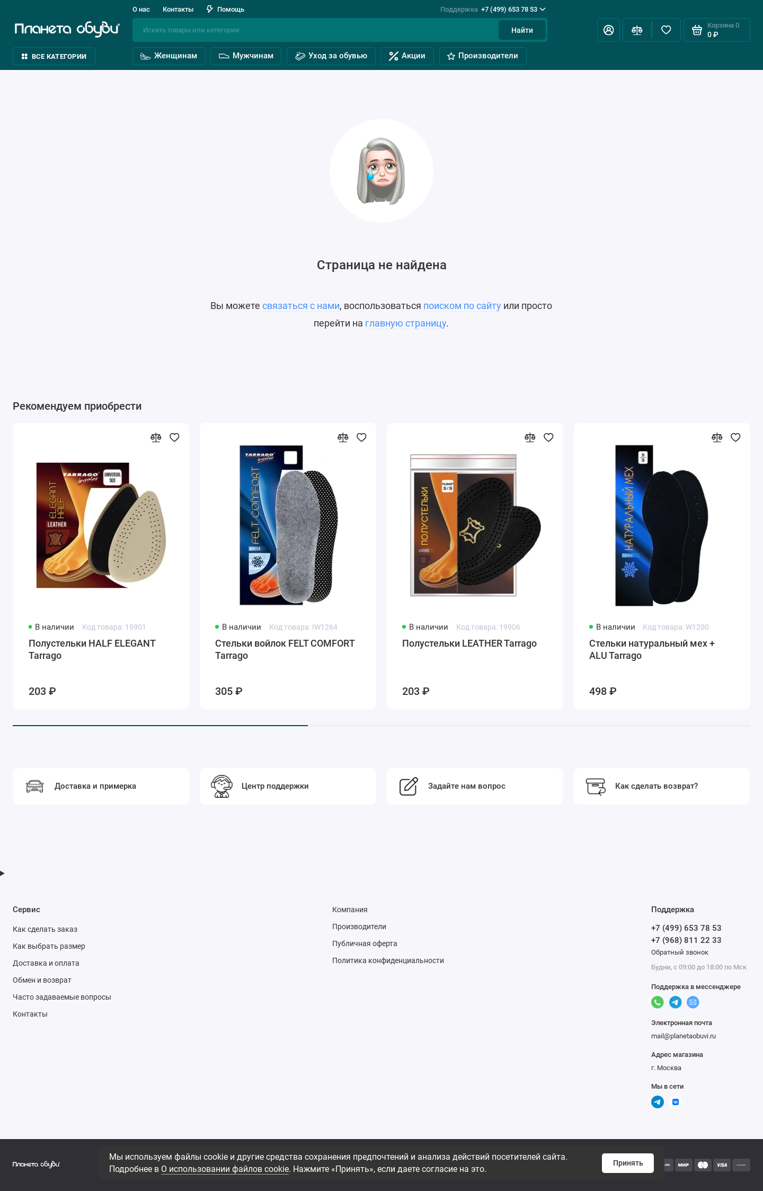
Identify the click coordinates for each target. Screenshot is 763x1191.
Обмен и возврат (42, 980)
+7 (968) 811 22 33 (686, 940)
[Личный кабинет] (608, 30)
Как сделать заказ (45, 929)
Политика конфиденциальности (388, 960)
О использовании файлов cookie (225, 1169)
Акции (407, 56)
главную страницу (405, 323)
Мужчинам (246, 56)
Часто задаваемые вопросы (62, 997)
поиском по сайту (462, 306)
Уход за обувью (331, 56)
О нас (141, 9)
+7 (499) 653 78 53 (493, 9)
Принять (628, 1163)
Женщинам (168, 56)
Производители (482, 55)
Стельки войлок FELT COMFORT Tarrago (284, 649)
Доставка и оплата (46, 963)
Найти (522, 30)
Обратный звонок (679, 952)
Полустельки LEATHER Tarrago (469, 643)
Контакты (178, 9)
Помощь (225, 9)
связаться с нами (301, 306)
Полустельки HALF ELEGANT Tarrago (92, 649)
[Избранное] (666, 30)
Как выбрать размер (49, 946)
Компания (350, 909)
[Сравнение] (637, 30)
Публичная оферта (364, 943)
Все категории (54, 56)
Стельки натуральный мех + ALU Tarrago (652, 649)
